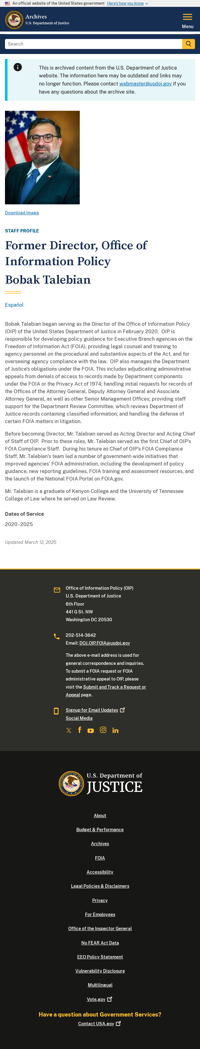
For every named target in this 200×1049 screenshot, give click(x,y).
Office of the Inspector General (100, 928)
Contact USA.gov (100, 1023)
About (100, 815)
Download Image (22, 212)
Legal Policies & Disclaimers (100, 886)
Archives (100, 843)
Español (14, 305)
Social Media (79, 718)
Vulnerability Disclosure (100, 970)
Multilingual (100, 985)
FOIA (100, 858)
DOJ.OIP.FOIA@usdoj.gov (104, 643)
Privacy (100, 900)
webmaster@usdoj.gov (145, 84)
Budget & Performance (100, 829)
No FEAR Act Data (100, 942)
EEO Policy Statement (100, 956)
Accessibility (100, 872)
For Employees (100, 914)
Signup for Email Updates (96, 710)
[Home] (37, 27)
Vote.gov (100, 999)
